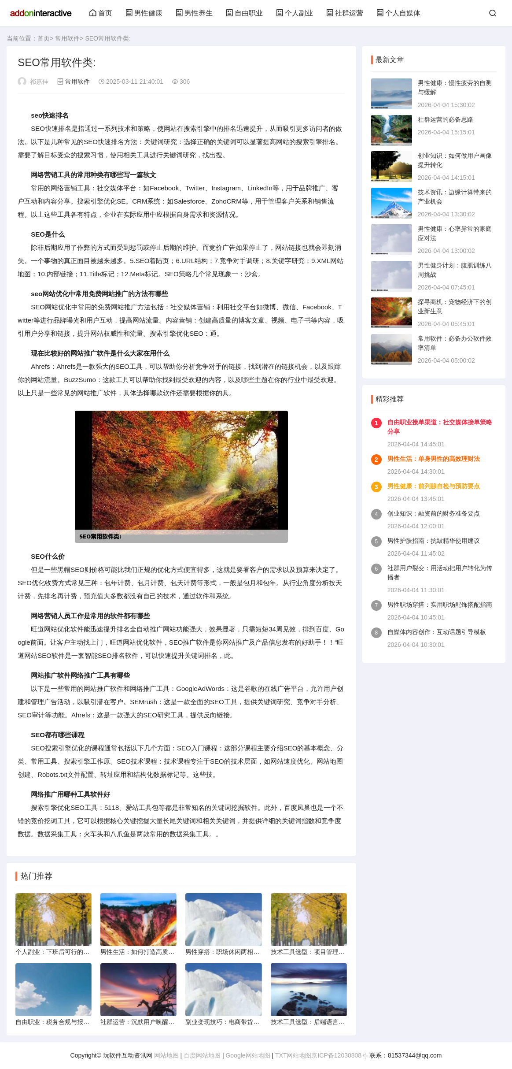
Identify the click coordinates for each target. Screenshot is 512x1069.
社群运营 (344, 13)
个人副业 (294, 13)
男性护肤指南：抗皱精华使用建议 (433, 540)
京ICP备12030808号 (339, 1055)
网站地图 (166, 1055)
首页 (100, 13)
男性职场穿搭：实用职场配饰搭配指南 (439, 604)
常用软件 (67, 38)
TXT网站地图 (293, 1055)
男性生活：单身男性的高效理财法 (433, 458)
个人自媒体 (398, 13)
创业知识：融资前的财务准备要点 (433, 513)
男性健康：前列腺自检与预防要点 (433, 486)
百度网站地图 (202, 1055)
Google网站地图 (247, 1055)
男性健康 (143, 13)
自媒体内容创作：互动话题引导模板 (436, 631)
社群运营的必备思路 (445, 119)
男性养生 (194, 13)
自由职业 (244, 13)
